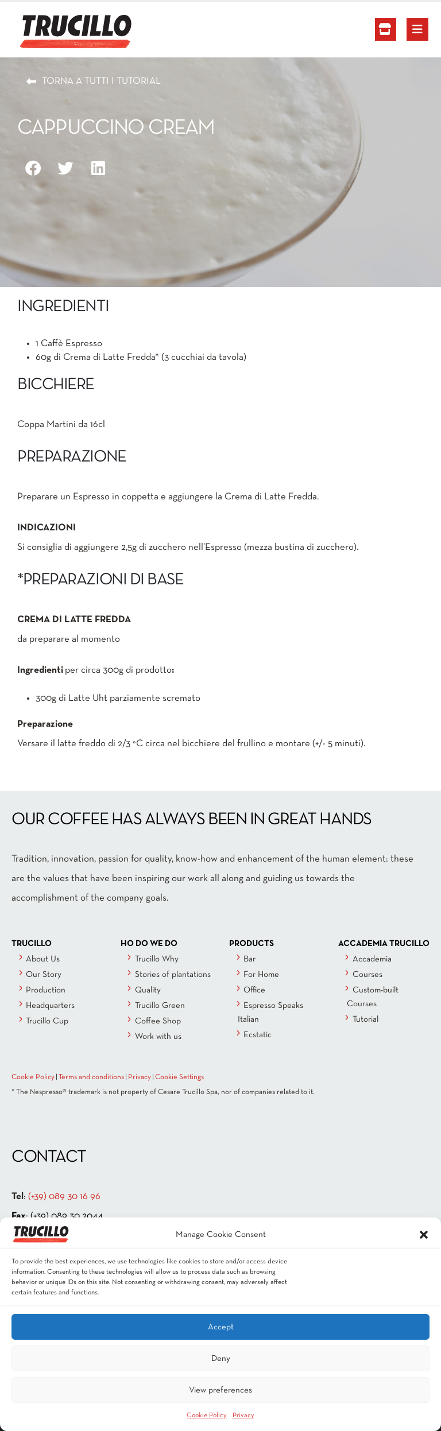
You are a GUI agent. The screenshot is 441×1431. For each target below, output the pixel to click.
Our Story (43, 975)
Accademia (372, 959)
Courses (367, 975)
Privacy (243, 1415)
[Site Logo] (48, 32)
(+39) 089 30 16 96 (64, 1196)
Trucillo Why (157, 959)
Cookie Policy (207, 1415)
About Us (43, 959)
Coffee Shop (158, 1021)
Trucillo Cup (47, 1021)
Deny (220, 1359)
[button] (424, 1234)
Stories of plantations (173, 975)
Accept (221, 1327)
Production (45, 990)
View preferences (220, 1390)
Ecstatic (257, 1035)
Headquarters (50, 1006)
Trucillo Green (160, 1006)
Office (254, 990)
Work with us (158, 1037)
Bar (249, 959)
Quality (148, 990)
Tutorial (365, 1019)
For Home (261, 975)
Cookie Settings (179, 1077)
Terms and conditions (91, 1077)
